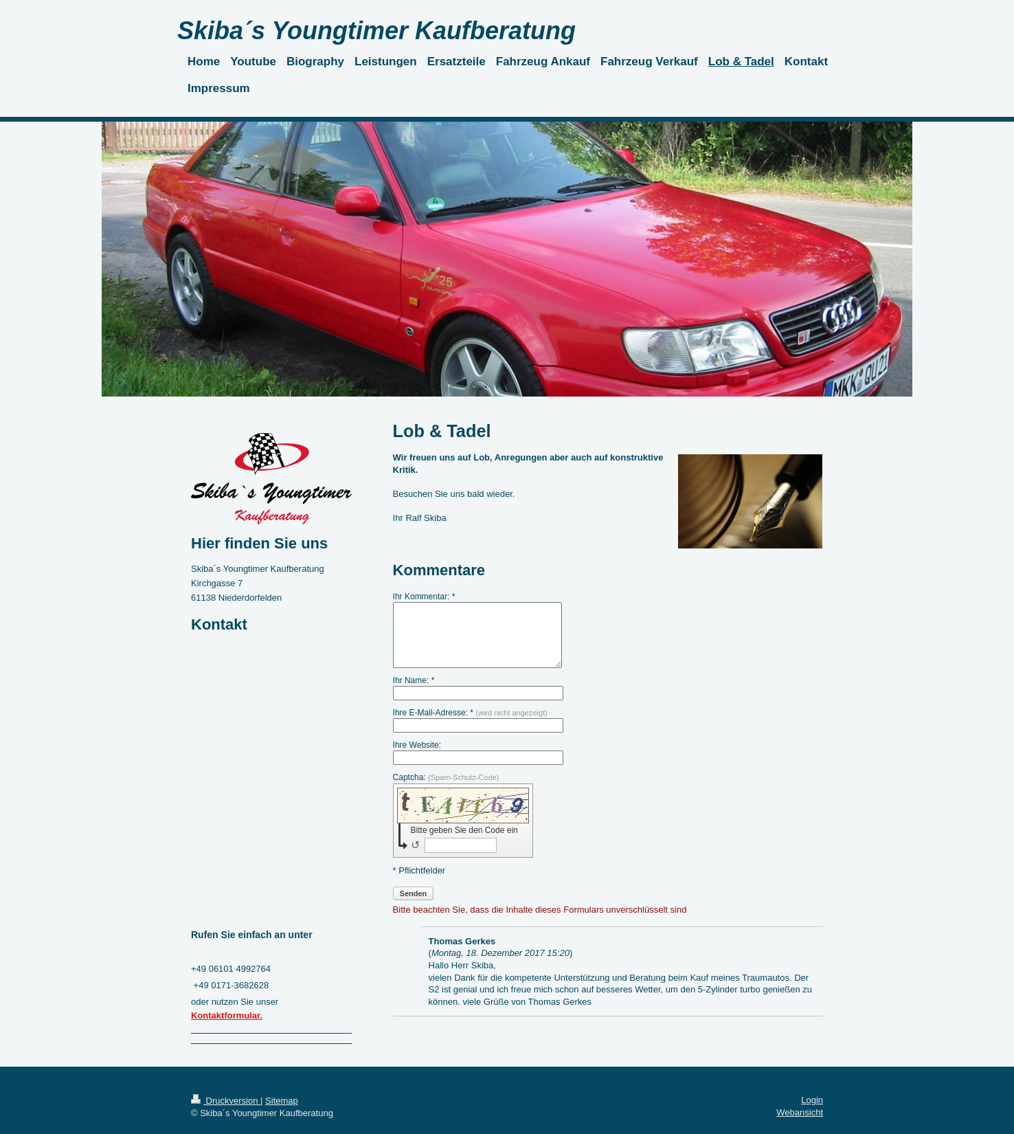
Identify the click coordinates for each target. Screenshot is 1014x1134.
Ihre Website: (417, 745)
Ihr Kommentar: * (424, 596)
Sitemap (281, 1101)
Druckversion (225, 1101)
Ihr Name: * (414, 680)
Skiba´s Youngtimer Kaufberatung (376, 30)
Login (812, 1100)
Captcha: (446, 777)
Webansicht (799, 1112)
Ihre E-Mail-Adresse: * (470, 713)
